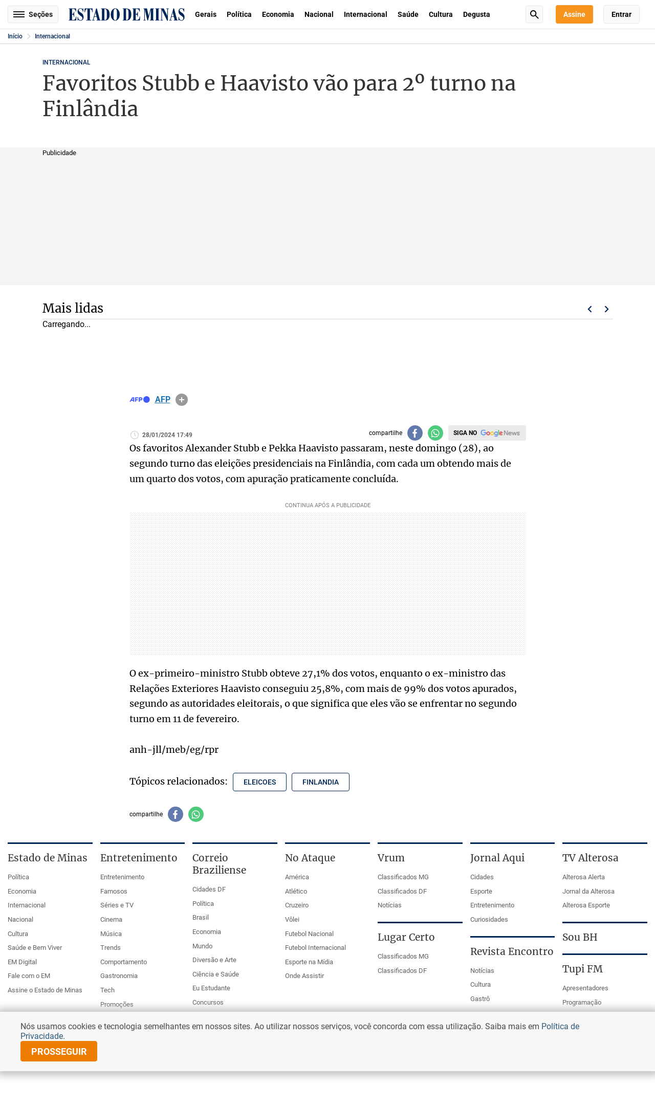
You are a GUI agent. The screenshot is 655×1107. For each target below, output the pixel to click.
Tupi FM (582, 969)
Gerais (205, 14)
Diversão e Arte (214, 960)
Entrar (621, 14)
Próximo (607, 309)
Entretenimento (122, 877)
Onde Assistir (304, 976)
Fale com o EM (29, 976)
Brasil (200, 917)
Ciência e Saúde (215, 974)
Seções (33, 14)
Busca (534, 14)
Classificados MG (403, 877)
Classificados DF (402, 891)
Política (239, 14)
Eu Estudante (211, 988)
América (297, 877)
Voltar (589, 309)
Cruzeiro (297, 905)
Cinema (111, 919)
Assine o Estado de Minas (45, 990)
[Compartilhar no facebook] (415, 433)
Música (111, 934)
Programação (581, 1002)
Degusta (476, 14)
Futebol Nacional (309, 934)
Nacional (319, 14)
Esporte (481, 891)
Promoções (117, 1004)
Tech (107, 990)
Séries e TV (117, 905)
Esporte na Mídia (309, 962)
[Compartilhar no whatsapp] (435, 433)
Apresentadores (585, 988)
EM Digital (22, 962)
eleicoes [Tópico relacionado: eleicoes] (260, 782)
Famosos (113, 891)
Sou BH (580, 937)
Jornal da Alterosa (588, 891)
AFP (162, 400)
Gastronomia (119, 976)
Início (15, 36)
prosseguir (59, 1051)
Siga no (465, 433)
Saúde (408, 14)
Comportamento (123, 962)
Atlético (296, 891)
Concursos (208, 1002)
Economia (278, 14)
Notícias (390, 905)
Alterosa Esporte (586, 905)
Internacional (365, 14)
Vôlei (292, 919)
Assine (574, 14)
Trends (110, 947)
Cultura (441, 14)
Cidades (482, 877)
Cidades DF (209, 889)
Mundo (202, 946)
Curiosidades (489, 919)
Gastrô (480, 999)
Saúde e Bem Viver (35, 947)
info (182, 400)
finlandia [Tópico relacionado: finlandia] (320, 782)
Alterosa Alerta (583, 877)
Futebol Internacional (315, 947)
